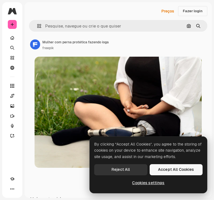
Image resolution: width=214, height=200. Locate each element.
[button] (37, 26)
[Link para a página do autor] (35, 44)
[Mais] (12, 188)
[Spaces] (12, 95)
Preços (167, 11)
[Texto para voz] (12, 125)
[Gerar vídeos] (12, 115)
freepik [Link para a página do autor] (48, 48)
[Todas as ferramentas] (12, 85)
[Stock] (12, 57)
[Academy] (12, 178)
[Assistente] (12, 135)
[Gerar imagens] (12, 105)
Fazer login (193, 11)
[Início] (12, 37)
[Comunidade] (12, 67)
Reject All (120, 169)
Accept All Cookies (176, 169)
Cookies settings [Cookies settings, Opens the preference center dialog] (148, 182)
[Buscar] (12, 47)
